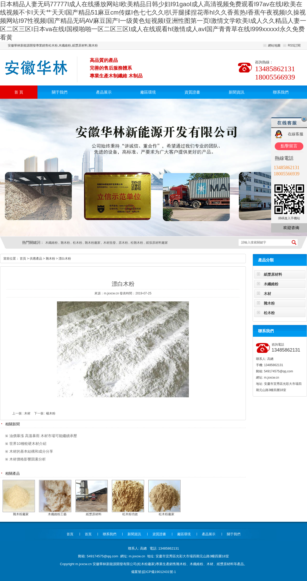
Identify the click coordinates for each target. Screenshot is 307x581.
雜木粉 (65, 243)
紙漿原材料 (273, 274)
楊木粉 (50, 413)
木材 (267, 294)
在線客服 (295, 134)
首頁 (23, 258)
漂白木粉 (65, 258)
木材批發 (109, 243)
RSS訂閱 (294, 45)
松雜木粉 (137, 243)
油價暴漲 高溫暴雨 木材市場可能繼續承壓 (43, 436)
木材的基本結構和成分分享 (31, 451)
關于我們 (59, 92)
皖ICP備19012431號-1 (159, 572)
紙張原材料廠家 (157, 243)
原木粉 (123, 243)
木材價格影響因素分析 (27, 459)
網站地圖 (274, 45)
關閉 (304, 119)
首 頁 (18, 92)
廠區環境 (148, 92)
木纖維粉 (51, 243)
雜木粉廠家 (92, 243)
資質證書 (192, 92)
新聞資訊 (236, 92)
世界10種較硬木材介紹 (27, 443)
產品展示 (104, 92)
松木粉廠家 (146, 564)
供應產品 (36, 258)
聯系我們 (281, 92)
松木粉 (77, 243)
